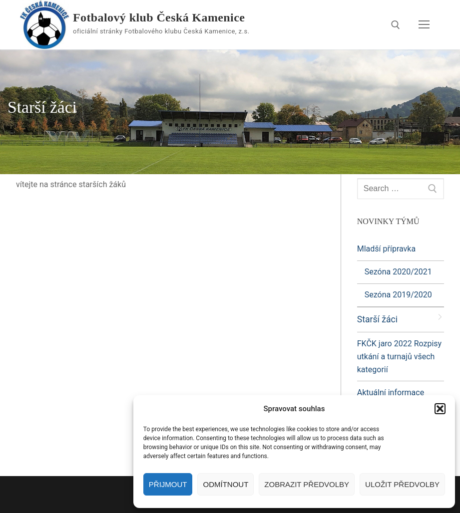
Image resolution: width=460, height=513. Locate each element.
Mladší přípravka (387, 249)
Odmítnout (225, 484)
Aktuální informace (390, 392)
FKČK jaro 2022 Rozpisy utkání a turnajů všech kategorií (399, 356)
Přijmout (168, 484)
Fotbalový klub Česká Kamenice (159, 17)
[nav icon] (424, 24)
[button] (440, 409)
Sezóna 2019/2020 (398, 294)
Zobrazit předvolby (306, 484)
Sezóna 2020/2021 (398, 271)
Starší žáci (377, 319)
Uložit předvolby (402, 484)
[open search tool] (395, 24)
